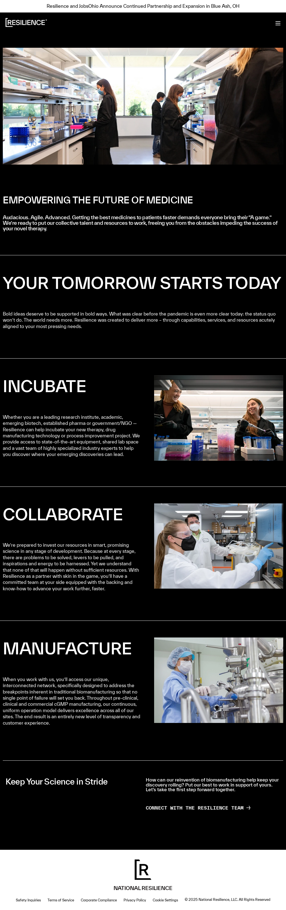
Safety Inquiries (28, 900)
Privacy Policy (135, 900)
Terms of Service (60, 900)
